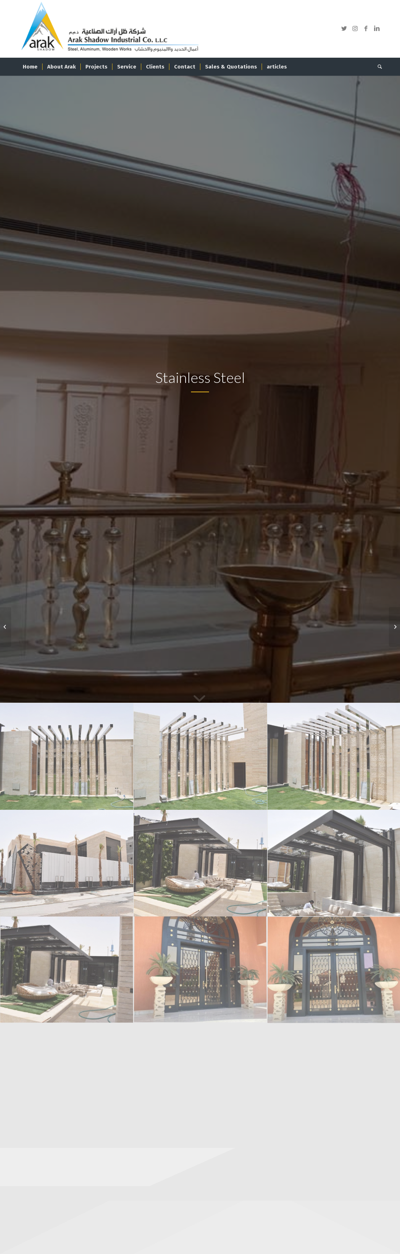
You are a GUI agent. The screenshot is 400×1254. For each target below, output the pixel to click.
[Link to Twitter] (344, 28)
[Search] (377, 67)
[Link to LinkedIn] (376, 28)
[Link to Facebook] (365, 28)
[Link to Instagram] (355, 28)
